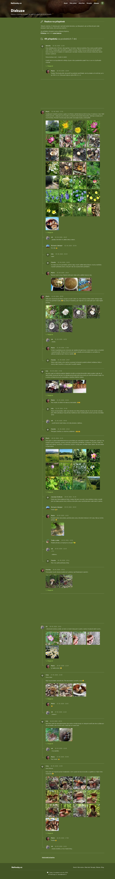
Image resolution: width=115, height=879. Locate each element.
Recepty (89, 3)
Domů (66, 3)
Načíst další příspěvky (48, 857)
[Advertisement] (24, 47)
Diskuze (96, 3)
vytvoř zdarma (57, 33)
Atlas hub (82, 3)
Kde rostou (73, 3)
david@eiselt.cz (62, 874)
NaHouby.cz (16, 3)
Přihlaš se (43, 33)
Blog (102, 867)
